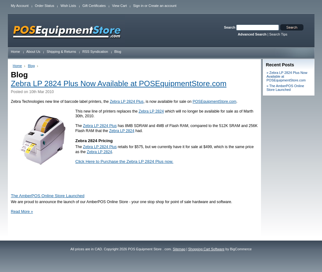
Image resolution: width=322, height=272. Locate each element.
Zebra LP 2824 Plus (126, 101)
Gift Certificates (94, 6)
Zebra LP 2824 (151, 111)
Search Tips (278, 34)
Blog (31, 66)
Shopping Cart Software (206, 249)
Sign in (138, 6)
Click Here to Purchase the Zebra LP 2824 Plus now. (124, 161)
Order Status (44, 6)
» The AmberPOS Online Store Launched (285, 88)
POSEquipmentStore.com (214, 101)
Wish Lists (68, 6)
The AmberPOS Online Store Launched (48, 195)
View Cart (119, 6)
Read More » (22, 211)
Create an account (162, 6)
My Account (20, 6)
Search (229, 27)
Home (17, 66)
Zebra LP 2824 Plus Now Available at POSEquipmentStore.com (119, 83)
